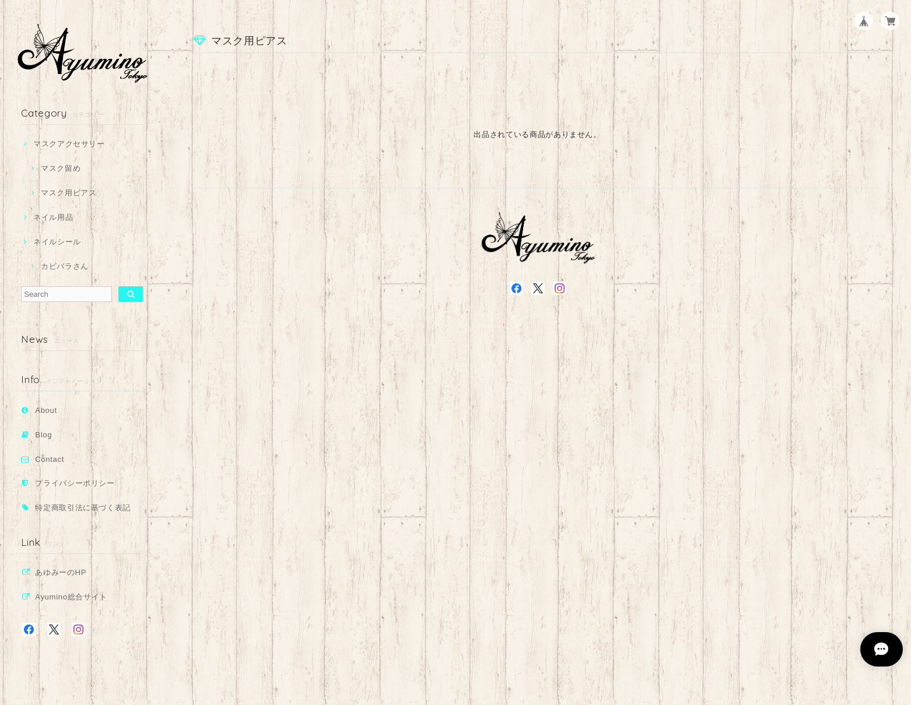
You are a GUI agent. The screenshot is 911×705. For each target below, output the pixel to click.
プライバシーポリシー (75, 483)
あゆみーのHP (60, 572)
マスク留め (60, 168)
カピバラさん (65, 266)
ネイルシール (57, 241)
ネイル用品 (53, 217)
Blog (43, 434)
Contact (49, 459)
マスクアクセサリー (69, 143)
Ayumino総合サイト (71, 596)
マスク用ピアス (69, 192)
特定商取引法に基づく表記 (83, 507)
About (46, 410)
